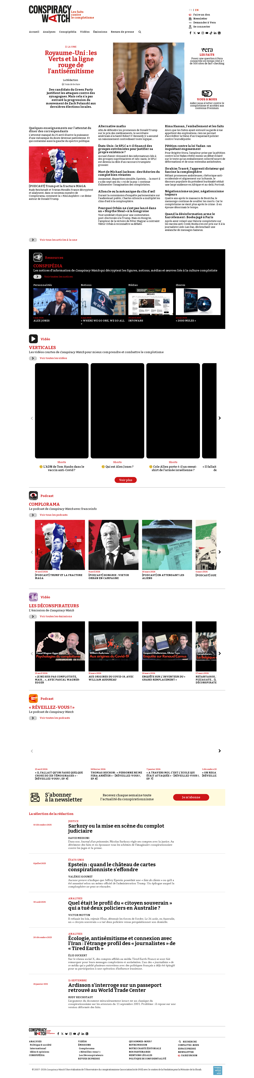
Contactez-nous (188, 1043)
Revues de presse (122, 31)
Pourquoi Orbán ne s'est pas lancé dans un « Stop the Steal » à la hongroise (127, 208)
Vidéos (85, 31)
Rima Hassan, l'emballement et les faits (194, 124)
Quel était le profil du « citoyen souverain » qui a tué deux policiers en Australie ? (120, 903)
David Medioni (78, 836)
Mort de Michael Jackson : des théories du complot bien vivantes (129, 172)
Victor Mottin (79, 913)
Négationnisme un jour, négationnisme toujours (194, 191)
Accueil (34, 31)
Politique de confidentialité (147, 1057)
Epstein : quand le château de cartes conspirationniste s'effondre (112, 865)
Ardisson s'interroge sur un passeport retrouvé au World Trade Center (115, 986)
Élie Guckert (77, 953)
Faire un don (189, 1054)
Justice (73, 819)
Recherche (190, 1040)
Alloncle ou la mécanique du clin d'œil (126, 190)
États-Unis (76, 858)
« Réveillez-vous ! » (89, 1050)
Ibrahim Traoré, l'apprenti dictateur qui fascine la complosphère (194, 168)
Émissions (100, 31)
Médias (133, 283)
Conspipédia (67, 31)
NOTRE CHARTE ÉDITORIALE (145, 1047)
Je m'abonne (191, 796)
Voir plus (125, 478)
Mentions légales (140, 1053)
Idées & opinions (39, 1050)
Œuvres (180, 283)
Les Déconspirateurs (91, 1053)
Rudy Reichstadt (80, 995)
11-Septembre (77, 979)
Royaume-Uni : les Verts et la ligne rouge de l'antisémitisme (71, 60)
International (38, 1047)
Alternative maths (112, 124)
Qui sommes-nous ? (140, 1040)
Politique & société (40, 1043)
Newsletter (186, 1050)
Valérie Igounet (80, 875)
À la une (71, 45)
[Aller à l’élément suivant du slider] (220, 417)
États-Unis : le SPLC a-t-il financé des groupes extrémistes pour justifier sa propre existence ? (125, 147)
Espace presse (187, 1047)
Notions (86, 283)
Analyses (49, 31)
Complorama (86, 1047)
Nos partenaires (139, 1050)
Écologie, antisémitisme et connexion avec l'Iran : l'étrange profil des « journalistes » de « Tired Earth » (121, 942)
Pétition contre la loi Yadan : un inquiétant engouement (188, 146)
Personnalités (42, 283)
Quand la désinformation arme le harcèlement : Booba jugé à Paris (190, 214)
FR (190, 8)
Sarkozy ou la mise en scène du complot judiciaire (116, 826)
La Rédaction (70, 78)
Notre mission (138, 1043)
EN (197, 8)
